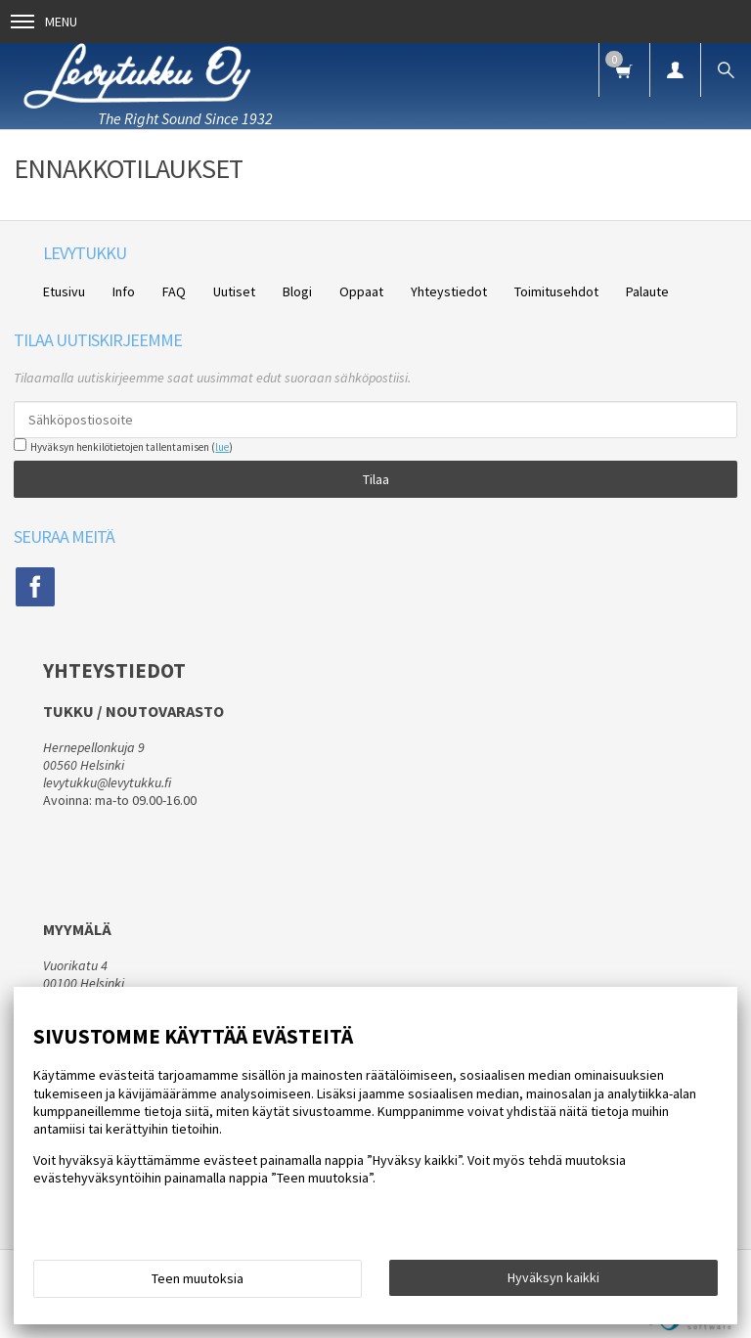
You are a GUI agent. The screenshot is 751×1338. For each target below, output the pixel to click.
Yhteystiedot (449, 291)
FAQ (174, 291)
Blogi (297, 291)
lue (222, 447)
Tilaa (376, 479)
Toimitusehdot (556, 291)
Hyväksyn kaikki (553, 1277)
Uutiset (234, 291)
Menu (44, 21)
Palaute (647, 291)
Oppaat (361, 291)
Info (123, 291)
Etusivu (64, 291)
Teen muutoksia (197, 1278)
